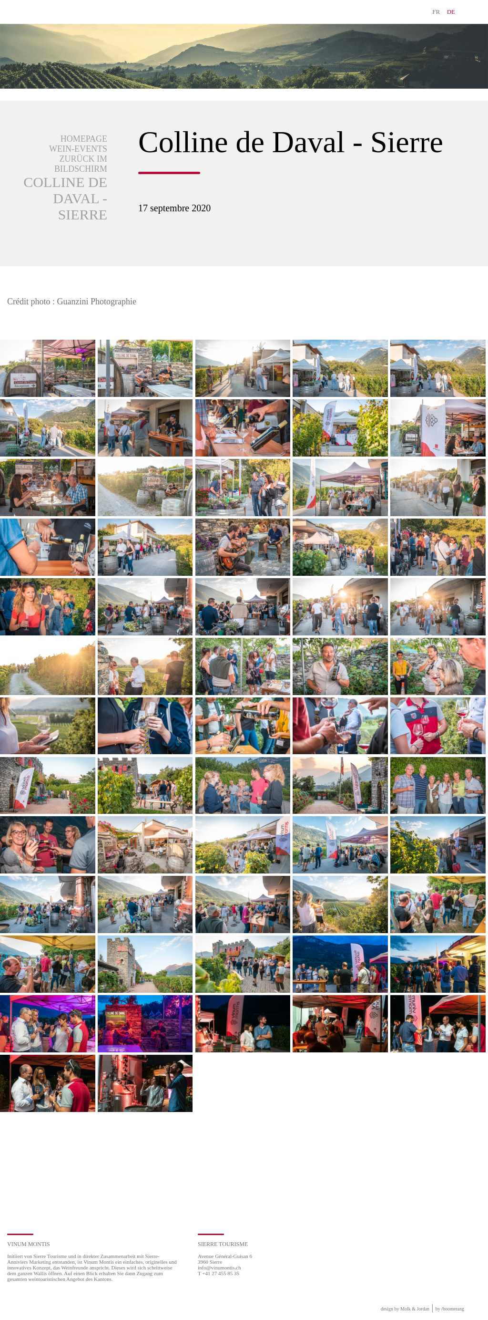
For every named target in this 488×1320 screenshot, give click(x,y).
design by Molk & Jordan (405, 1308)
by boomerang (450, 1308)
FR (436, 11)
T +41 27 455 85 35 (218, 1273)
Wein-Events (78, 149)
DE (451, 11)
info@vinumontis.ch (219, 1267)
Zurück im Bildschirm (80, 164)
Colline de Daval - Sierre (65, 198)
